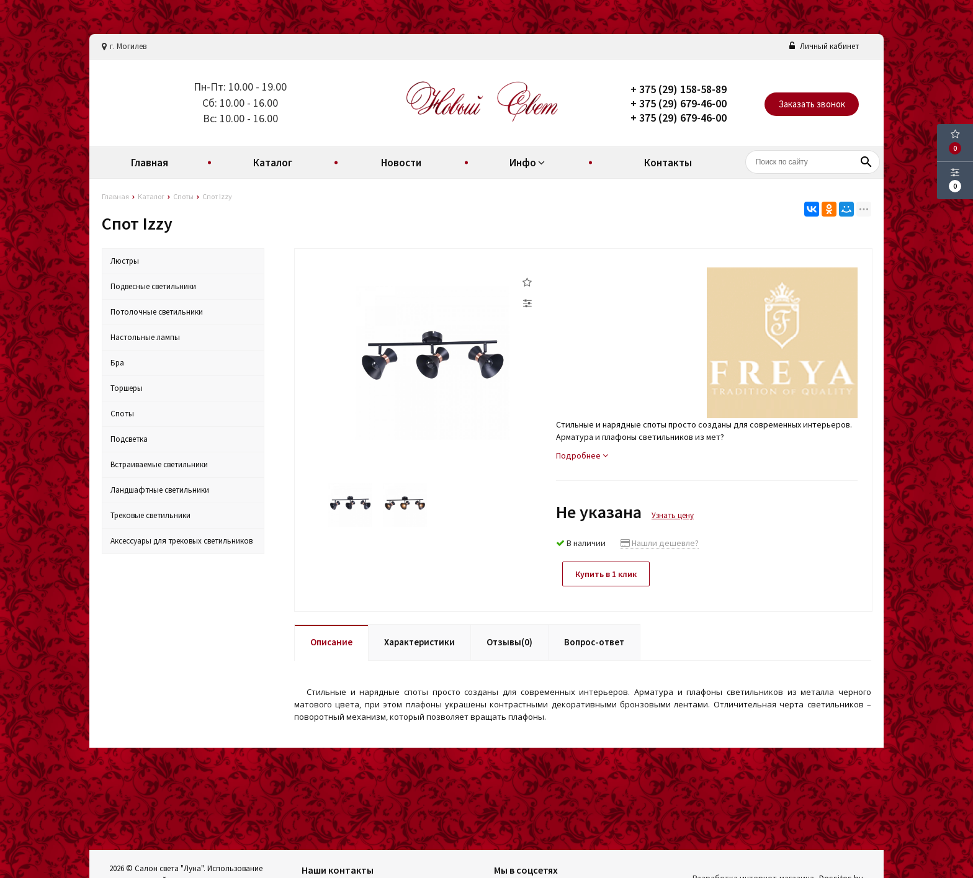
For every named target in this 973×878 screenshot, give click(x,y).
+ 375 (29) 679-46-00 (678, 103)
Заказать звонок (812, 104)
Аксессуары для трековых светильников (181, 540)
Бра (117, 362)
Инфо (528, 162)
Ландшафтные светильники (159, 490)
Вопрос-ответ (594, 642)
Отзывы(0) (509, 642)
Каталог (272, 162)
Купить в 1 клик (606, 574)
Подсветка (129, 439)
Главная (149, 162)
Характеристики (419, 642)
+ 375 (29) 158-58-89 (678, 89)
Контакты (668, 162)
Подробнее (582, 455)
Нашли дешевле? (660, 543)
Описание (331, 642)
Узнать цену (673, 515)
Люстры (124, 261)
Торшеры (126, 388)
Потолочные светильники (156, 312)
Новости (401, 162)
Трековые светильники (150, 515)
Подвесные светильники (153, 286)
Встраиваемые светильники (159, 464)
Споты (122, 413)
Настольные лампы (145, 337)
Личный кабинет (824, 46)
